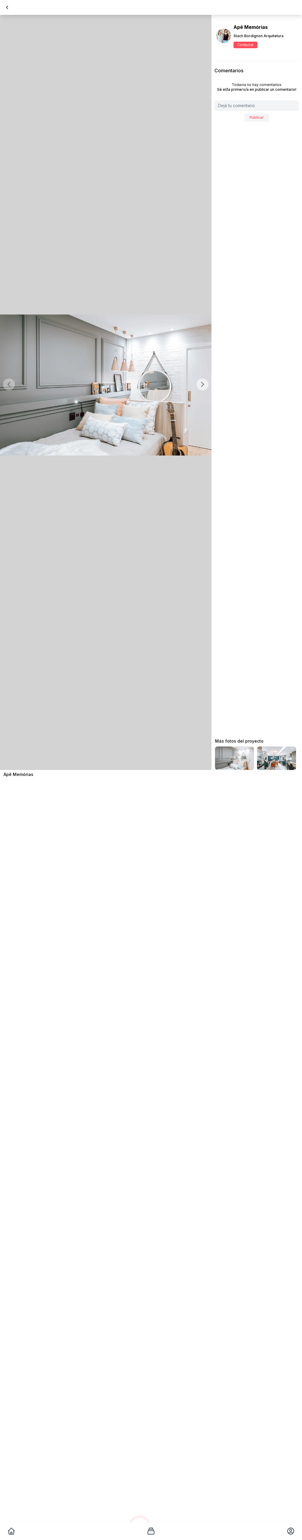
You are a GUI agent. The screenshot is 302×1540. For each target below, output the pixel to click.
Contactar (245, 45)
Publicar (257, 117)
